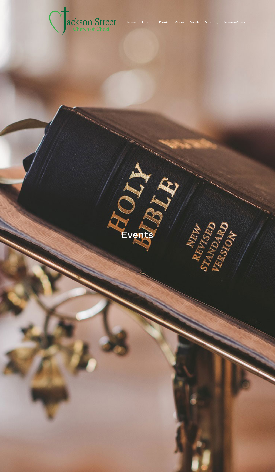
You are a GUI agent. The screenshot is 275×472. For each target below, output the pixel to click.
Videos (180, 22)
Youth (194, 22)
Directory (211, 22)
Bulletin (147, 22)
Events (164, 22)
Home (131, 22)
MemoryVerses (235, 22)
